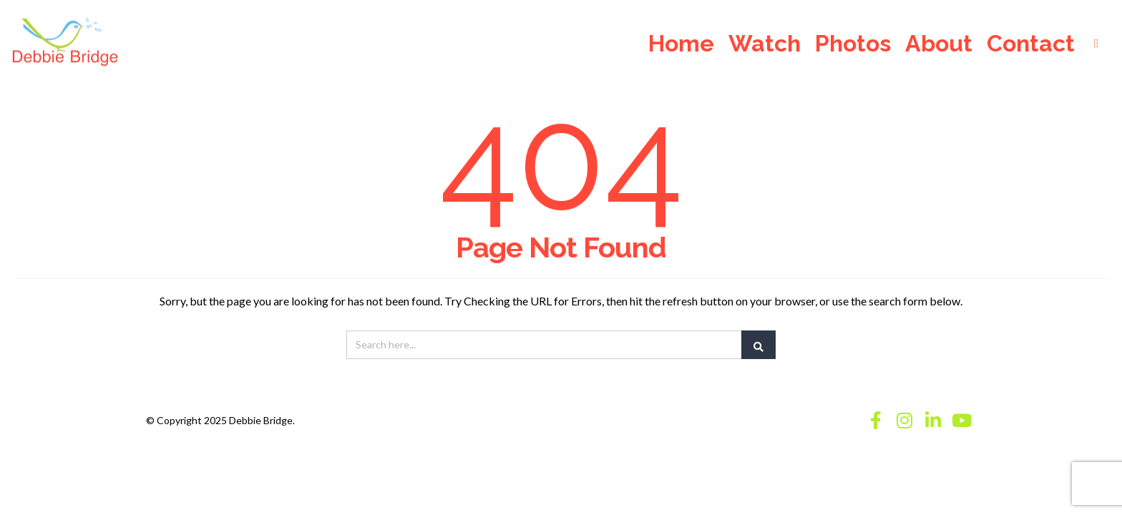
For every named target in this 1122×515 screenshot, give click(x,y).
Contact (1031, 44)
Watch (764, 44)
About (938, 44)
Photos (853, 44)
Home (681, 44)
